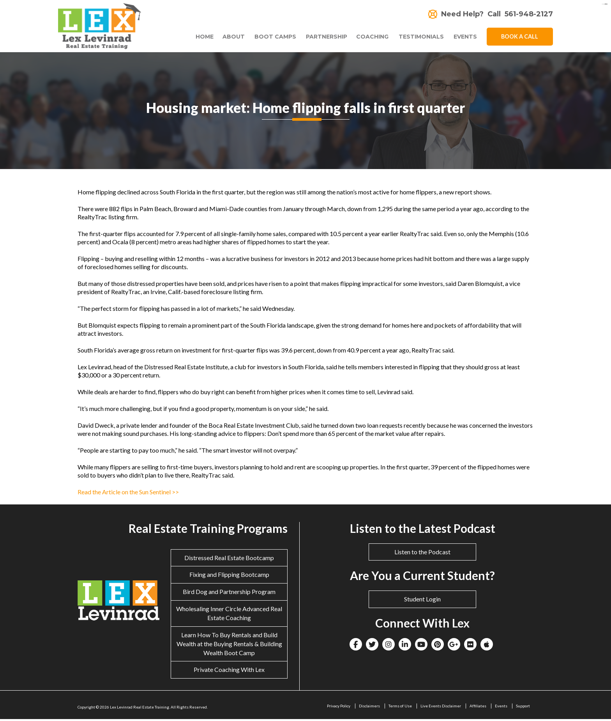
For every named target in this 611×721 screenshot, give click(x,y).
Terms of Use (400, 707)
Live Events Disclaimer (440, 707)
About (225, 38)
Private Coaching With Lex (229, 671)
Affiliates (478, 707)
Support (523, 707)
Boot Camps (269, 38)
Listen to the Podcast (422, 553)
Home (196, 38)
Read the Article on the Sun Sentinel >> (128, 493)
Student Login (422, 601)
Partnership (322, 38)
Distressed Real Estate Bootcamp (229, 559)
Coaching (368, 38)
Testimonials (418, 38)
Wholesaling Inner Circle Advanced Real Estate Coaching (229, 615)
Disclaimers (369, 707)
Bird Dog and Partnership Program (229, 593)
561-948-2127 (529, 14)
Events (465, 38)
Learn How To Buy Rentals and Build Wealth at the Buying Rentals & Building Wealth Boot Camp (229, 645)
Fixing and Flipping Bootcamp (229, 576)
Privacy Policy (338, 707)
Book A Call (520, 37)
